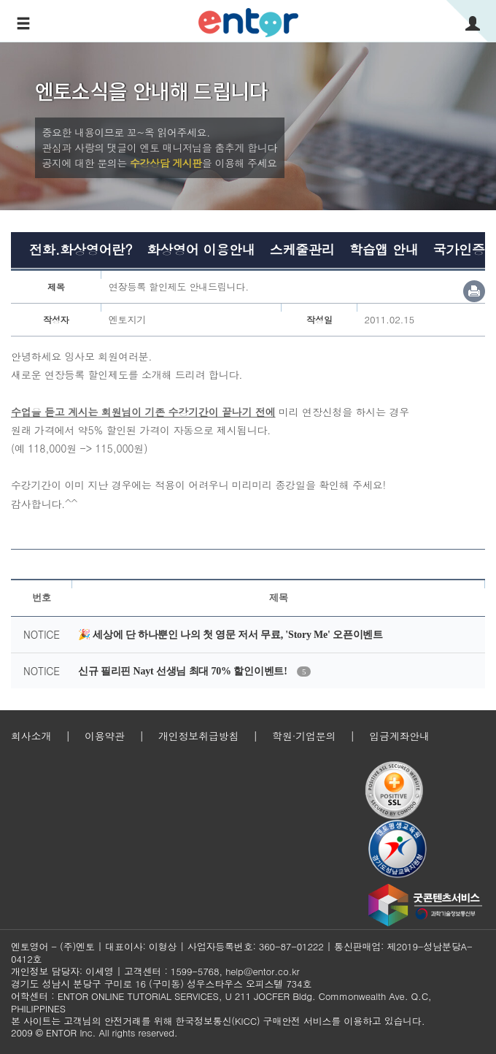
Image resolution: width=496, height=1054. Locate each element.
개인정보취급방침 (198, 735)
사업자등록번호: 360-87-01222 (255, 946)
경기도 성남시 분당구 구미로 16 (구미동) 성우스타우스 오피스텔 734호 (161, 983)
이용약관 (105, 735)
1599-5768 (195, 971)
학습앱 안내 (384, 249)
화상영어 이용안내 (201, 249)
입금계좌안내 (399, 735)
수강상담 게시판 (166, 162)
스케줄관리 (302, 249)
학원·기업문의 (304, 735)
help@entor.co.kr (262, 971)
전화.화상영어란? (80, 249)
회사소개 (31, 735)
